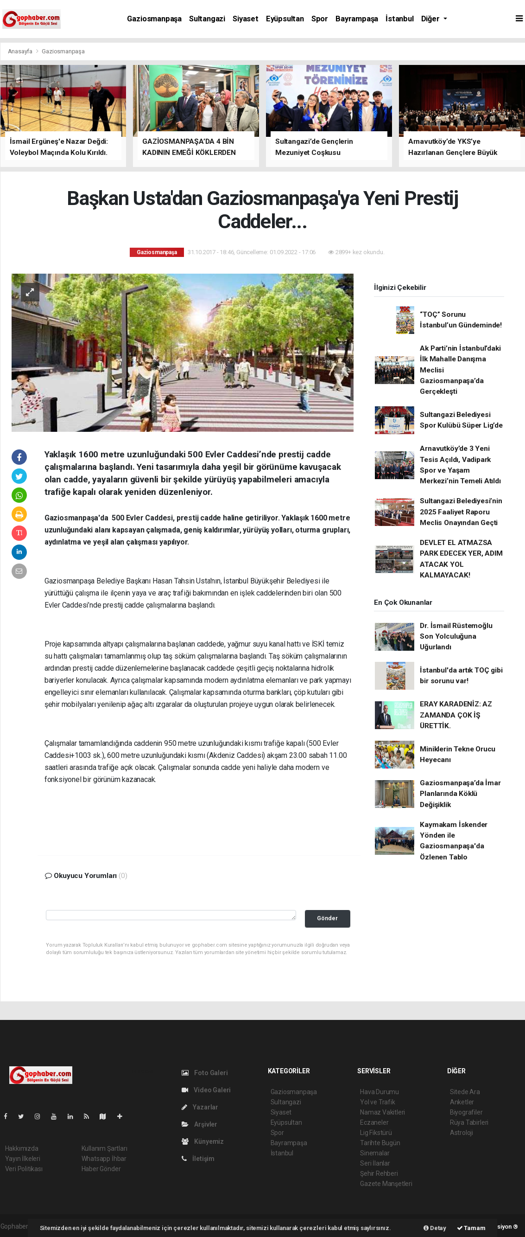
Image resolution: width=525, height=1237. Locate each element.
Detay (435, 1227)
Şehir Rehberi (379, 1173)
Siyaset (246, 18)
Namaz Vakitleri (382, 1112)
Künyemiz (203, 1141)
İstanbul (399, 18)
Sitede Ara (465, 1092)
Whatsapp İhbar (104, 1158)
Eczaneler (374, 1122)
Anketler (462, 1102)
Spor (319, 18)
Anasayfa (21, 51)
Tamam (471, 1227)
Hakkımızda (21, 1148)
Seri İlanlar (375, 1163)
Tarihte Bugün (380, 1143)
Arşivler (199, 1124)
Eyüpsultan (285, 18)
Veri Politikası (24, 1169)
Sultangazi (207, 18)
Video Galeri (206, 1090)
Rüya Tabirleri (469, 1122)
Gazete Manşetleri (386, 1183)
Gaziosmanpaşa (154, 18)
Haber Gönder (101, 1169)
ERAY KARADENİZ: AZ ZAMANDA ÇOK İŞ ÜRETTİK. (456, 715)
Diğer (431, 18)
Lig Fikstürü (376, 1132)
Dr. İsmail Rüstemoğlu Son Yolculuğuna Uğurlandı (456, 637)
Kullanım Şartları (104, 1148)
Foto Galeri (205, 1073)
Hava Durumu (379, 1092)
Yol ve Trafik (377, 1102)
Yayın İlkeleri (22, 1158)
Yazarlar (200, 1107)
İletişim (198, 1158)
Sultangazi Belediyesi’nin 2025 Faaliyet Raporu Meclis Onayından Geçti (461, 512)
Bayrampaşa (356, 18)
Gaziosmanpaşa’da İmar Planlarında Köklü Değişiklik (460, 794)
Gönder (327, 918)
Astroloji (461, 1132)
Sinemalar (374, 1153)
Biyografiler (466, 1112)
